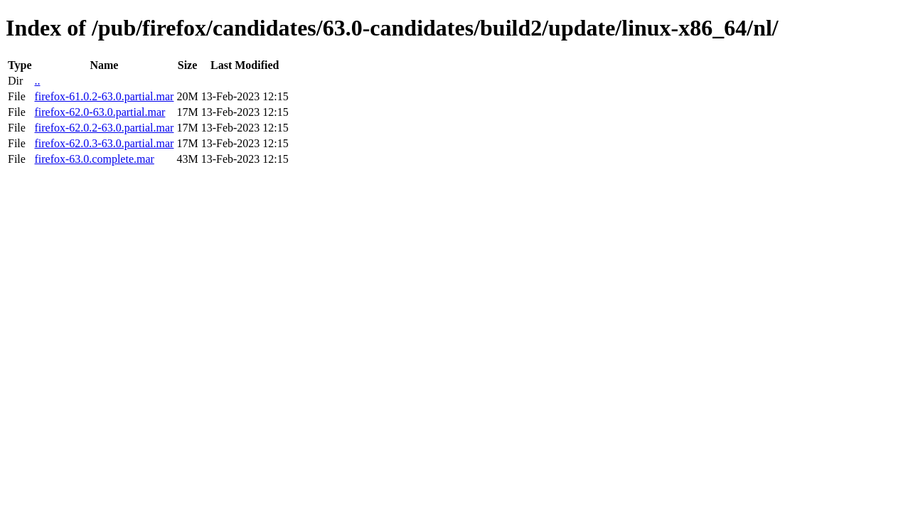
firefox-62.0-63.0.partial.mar (99, 112)
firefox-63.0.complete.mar (94, 159)
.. (37, 81)
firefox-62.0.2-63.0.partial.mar (103, 128)
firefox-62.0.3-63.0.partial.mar (103, 143)
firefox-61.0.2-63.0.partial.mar (103, 96)
